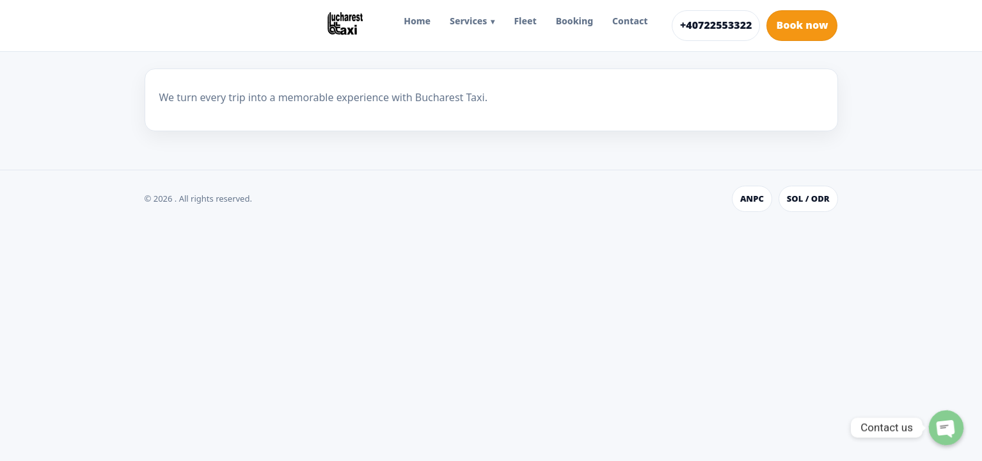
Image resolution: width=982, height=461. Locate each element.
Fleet (525, 21)
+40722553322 (716, 25)
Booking (574, 21)
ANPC (752, 198)
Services (468, 21)
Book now (802, 25)
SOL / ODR (808, 198)
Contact (629, 21)
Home (417, 21)
